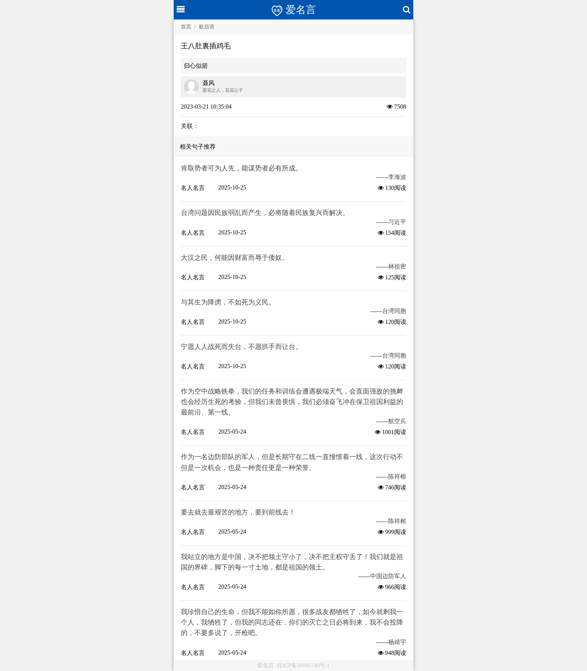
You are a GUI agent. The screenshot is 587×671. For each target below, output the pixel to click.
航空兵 (397, 421)
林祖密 (397, 266)
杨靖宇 (397, 642)
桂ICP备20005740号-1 (303, 665)
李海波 (397, 177)
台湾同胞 (394, 311)
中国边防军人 (388, 576)
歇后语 (207, 27)
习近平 (397, 222)
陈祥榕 (397, 476)
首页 (186, 27)
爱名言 (265, 665)
